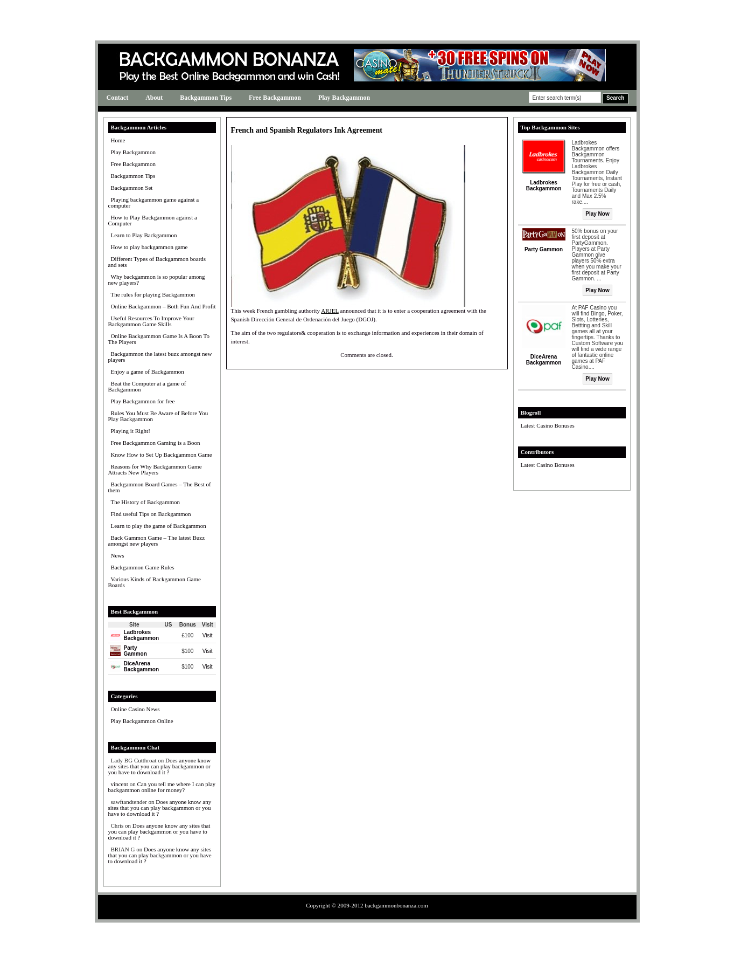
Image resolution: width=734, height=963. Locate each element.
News (117, 555)
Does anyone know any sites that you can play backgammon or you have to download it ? (159, 766)
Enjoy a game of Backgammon (147, 371)
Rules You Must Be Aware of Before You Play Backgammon (158, 416)
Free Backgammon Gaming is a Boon (155, 442)
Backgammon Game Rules (142, 567)
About (154, 97)
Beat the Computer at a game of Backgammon (147, 386)
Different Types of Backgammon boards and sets (157, 262)
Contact (118, 97)
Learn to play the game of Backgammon (158, 525)
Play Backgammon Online (142, 721)
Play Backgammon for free (143, 401)
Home (118, 140)
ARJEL (330, 310)
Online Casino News (135, 709)
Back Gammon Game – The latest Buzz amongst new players (156, 540)
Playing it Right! (130, 431)
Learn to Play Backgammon (144, 235)
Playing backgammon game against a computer (153, 202)
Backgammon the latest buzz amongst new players (160, 356)
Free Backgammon (275, 97)
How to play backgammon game (149, 247)
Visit (207, 635)
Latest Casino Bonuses (548, 425)
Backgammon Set (132, 187)
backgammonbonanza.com (396, 905)
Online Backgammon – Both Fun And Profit (163, 306)
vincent (119, 784)
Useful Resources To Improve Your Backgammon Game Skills (151, 321)
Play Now (597, 214)
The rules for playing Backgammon (153, 294)
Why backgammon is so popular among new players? (156, 279)
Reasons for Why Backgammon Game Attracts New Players (155, 469)
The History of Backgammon (145, 502)
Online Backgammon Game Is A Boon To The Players (159, 339)
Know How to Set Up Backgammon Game (161, 454)
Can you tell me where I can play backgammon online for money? (162, 787)
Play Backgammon (344, 97)
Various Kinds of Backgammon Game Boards (154, 582)
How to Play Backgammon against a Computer (152, 220)
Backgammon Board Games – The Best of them (159, 487)
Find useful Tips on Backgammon (151, 514)
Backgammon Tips (206, 97)
